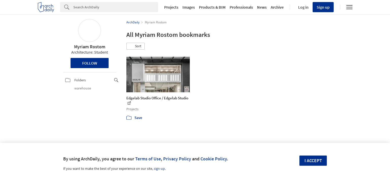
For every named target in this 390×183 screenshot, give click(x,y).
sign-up (159, 168)
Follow (89, 63)
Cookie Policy (213, 159)
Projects (171, 7)
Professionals (241, 7)
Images (188, 7)
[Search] (115, 7)
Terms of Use (148, 159)
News (262, 7)
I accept (313, 160)
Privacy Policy (177, 159)
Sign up (323, 7)
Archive (277, 7)
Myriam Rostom (89, 47)
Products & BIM (212, 7)
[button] (135, 46)
